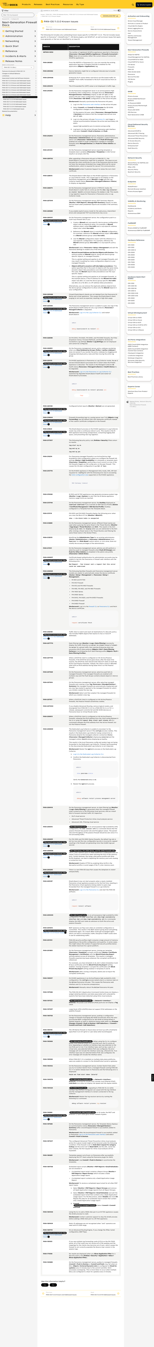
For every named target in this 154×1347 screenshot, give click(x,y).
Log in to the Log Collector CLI (90, 312)
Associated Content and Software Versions (15, 78)
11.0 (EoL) (133, 406)
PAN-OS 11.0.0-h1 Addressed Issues (14, 106)
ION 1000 (131, 245)
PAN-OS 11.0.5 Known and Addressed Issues (16, 83)
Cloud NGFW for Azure (136, 62)
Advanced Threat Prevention (138, 136)
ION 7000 (131, 262)
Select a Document (8, 64)
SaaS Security (133, 148)
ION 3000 (131, 255)
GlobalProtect (132, 186)
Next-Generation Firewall (138, 404)
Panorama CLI (100, 119)
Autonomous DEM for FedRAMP (139, 230)
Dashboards (132, 206)
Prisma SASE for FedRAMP (137, 228)
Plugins (130, 81)
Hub (129, 33)
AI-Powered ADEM (134, 103)
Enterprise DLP (133, 145)
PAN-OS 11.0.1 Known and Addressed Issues (16, 92)
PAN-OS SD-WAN (134, 72)
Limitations (5, 76)
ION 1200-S (132, 250)
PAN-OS (48, 14)
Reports (130, 211)
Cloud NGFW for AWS (135, 59)
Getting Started (14, 31)
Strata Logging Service (135, 28)
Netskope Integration (135, 358)
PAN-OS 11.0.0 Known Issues (12, 97)
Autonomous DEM (134, 213)
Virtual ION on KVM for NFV (137, 325)
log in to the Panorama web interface (92, 1134)
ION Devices (132, 112)
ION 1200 (131, 247)
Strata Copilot (144, 5)
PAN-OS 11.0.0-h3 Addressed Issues (14, 101)
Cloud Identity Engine (135, 26)
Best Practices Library (135, 377)
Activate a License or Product (138, 23)
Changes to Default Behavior (11, 73)
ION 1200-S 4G (133, 293)
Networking (12, 41)
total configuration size (80, 475)
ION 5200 (131, 259)
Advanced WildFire (134, 131)
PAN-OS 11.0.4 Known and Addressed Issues (16, 85)
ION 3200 (131, 257)
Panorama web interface (91, 104)
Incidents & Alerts (15, 56)
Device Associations (135, 31)
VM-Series (131, 79)
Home (42, 14)
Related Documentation (9, 111)
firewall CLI (93, 606)
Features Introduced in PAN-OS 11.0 (13, 71)
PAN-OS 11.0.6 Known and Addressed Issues (16, 80)
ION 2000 (131, 252)
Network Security (145, 401)
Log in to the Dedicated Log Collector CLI (88, 754)
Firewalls (131, 67)
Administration (14, 36)
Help (8, 115)
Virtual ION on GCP (134, 322)
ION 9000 (131, 264)
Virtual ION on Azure (135, 320)
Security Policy (133, 169)
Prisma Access (133, 96)
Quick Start (12, 46)
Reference (11, 51)
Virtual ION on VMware (136, 330)
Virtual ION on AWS (135, 317)
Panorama (131, 74)
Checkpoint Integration (136, 353)
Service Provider (133, 76)
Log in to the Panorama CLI (89, 890)
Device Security (133, 143)
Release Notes (13, 61)
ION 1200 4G (132, 286)
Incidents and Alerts (134, 208)
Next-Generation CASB (136, 114)
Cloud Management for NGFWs (138, 57)
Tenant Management (135, 40)
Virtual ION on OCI (134, 327)
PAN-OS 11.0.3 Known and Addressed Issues (16, 87)
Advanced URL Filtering (136, 133)
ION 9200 (131, 267)
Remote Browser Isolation (137, 189)
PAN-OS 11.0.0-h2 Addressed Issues (14, 104)
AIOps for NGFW (133, 54)
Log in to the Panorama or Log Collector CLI (95, 372)
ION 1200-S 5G (133, 295)
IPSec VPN (131, 167)
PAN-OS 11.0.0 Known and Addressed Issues (16, 94)
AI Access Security (134, 141)
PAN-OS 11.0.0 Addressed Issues (13, 109)
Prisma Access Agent (135, 191)
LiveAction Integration (135, 355)
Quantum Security (134, 172)
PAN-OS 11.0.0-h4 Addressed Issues (14, 99)
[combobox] (18, 15)
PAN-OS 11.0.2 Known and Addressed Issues (16, 90)
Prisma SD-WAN (133, 110)
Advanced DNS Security (136, 138)
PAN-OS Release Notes (60, 14)
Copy (81, 395)
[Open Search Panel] (133, 5)
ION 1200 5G (132, 288)
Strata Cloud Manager (135, 21)
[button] (152, 1077)
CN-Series (131, 64)
